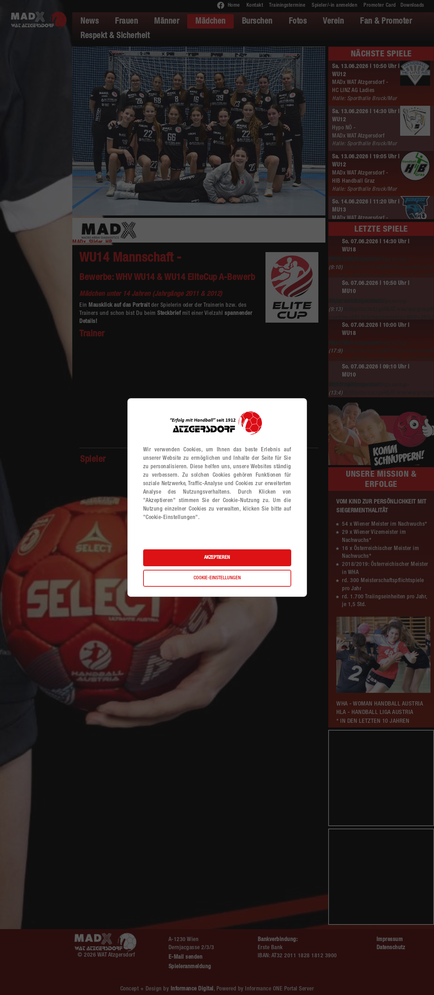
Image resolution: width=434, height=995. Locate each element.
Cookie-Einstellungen (217, 578)
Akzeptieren (217, 557)
